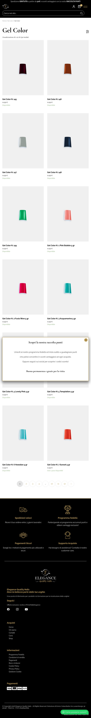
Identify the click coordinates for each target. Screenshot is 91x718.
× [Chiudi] (85, 340)
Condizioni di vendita (17, 657)
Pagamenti (13, 660)
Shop (11, 638)
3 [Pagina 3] (32, 484)
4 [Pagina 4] (39, 484)
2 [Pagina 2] (26, 484)
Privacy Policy (14, 669)
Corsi (11, 636)
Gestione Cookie (15, 672)
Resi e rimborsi (14, 663)
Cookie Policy (14, 666)
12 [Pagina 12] (65, 484)
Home (4, 21)
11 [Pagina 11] (58, 484)
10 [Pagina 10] (52, 484)
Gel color (10, 21)
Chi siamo (12, 630)
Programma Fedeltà (16, 655)
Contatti (12, 633)
